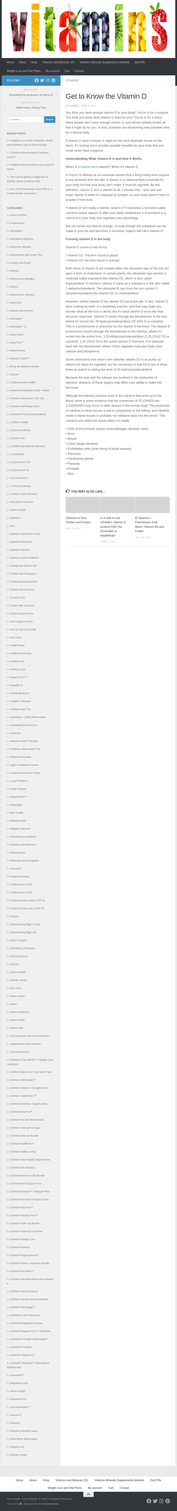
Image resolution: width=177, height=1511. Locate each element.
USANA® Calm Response (25, 1315)
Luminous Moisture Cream (25, 772)
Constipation (17, 454)
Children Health (19, 422)
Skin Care (15, 988)
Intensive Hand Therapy (24, 740)
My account (52, 70)
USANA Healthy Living (23, 1151)
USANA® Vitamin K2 (22, 1355)
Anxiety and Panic (20, 262)
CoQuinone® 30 (19, 469)
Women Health (18, 1454)
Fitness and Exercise (22, 589)
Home (10, 62)
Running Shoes (19, 956)
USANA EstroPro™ (21, 1111)
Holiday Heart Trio (20, 709)
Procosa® (15, 868)
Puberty (14, 916)
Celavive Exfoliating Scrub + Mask (29, 390)
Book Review (17, 350)
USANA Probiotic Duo (22, 1239)
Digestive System (20, 549)
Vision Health (17, 1391)
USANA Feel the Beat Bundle (27, 1119)
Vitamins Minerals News (24, 1430)
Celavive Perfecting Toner (25, 406)
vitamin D (86, 190)
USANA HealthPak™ (22, 1143)
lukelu (74, 105)
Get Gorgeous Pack (21, 621)
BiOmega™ (17, 318)
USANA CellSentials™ (23, 1079)
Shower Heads (18, 980)
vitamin (85, 167)
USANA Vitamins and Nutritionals (29, 1299)
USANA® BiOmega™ (22, 1307)
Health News (17, 645)
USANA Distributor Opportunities (29, 1103)
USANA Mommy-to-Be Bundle (27, 1175)
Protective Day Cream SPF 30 (27, 900)
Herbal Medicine (19, 693)
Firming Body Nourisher (23, 581)
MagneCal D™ (18, 796)
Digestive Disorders (21, 541)
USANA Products (20, 1247)
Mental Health (18, 820)
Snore (13, 1003)
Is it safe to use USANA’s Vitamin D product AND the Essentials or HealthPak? (113, 526)
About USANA (18, 214)
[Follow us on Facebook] (37, 80)
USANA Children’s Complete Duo (29, 1087)
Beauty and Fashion (21, 310)
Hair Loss (15, 637)
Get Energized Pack (21, 613)
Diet (12, 525)
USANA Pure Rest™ (22, 1271)
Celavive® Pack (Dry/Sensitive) (28, 414)
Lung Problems (18, 780)
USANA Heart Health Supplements (30, 1159)
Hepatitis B (16, 685)
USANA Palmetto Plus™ (24, 1215)
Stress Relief (17, 1019)
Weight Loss (17, 1446)
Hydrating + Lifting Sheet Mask (27, 717)
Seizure (14, 964)
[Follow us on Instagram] (48, 80)
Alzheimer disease (20, 246)
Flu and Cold (17, 597)
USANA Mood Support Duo (25, 1183)
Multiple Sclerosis (20, 828)
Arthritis (14, 270)
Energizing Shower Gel (23, 565)
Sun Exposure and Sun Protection (29, 1035)
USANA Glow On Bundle (24, 1135)
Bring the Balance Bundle (24, 366)
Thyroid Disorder (19, 1051)
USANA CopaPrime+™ (23, 1095)
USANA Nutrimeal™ (21, 1207)
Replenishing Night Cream (25, 924)
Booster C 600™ (19, 358)
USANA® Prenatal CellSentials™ (29, 1339)
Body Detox (17, 334)
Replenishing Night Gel (23, 932)
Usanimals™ (17, 1375)
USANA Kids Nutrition (22, 1167)
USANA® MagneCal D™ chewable (30, 1331)
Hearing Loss (17, 669)
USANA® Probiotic (21, 1347)
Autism (14, 286)
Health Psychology (20, 653)
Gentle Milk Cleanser (22, 605)
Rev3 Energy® (18, 940)
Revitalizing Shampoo (22, 948)
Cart (67, 70)
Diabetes (15, 517)
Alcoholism (16, 230)
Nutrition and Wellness (23, 844)
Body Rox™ (17, 342)
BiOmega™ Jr (18, 326)
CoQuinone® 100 (20, 462)
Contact (79, 70)
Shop (34, 62)
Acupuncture (17, 222)
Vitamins (72, 80)
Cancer (14, 374)
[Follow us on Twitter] (42, 80)
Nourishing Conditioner (23, 836)
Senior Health (18, 972)
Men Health (16, 812)
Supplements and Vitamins (25, 1043)
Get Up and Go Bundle (23, 629)
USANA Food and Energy (24, 1127)
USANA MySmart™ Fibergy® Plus (30, 1191)
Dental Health (18, 509)
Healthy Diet (17, 661)
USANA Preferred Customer (26, 1231)
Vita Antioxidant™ (20, 1406)
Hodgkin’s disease (20, 701)
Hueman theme (50, 1504)
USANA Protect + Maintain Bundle (29, 1263)
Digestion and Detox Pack (25, 533)
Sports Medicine (19, 1011)
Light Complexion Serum (24, 764)
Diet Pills (139, 62)
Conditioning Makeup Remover (28, 446)
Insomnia (15, 733)
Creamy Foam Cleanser (24, 493)
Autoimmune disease (22, 294)
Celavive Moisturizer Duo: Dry (27, 398)
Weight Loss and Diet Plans (24, 70)
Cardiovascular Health (23, 382)
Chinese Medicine (20, 430)
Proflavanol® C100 (21, 884)
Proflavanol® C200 (21, 892)
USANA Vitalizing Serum (24, 1291)
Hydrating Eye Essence (23, 725)
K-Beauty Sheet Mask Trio (25, 748)
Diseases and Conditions (24, 557)
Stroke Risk (16, 1027)
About (22, 62)
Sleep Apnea (17, 996)
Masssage (16, 804)
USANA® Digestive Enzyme (26, 1323)
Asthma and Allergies (22, 278)
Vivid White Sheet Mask (23, 1438)
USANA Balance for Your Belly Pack (30, 1071)
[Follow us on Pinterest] (53, 80)
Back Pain (16, 302)
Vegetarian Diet (19, 1383)
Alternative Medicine (21, 238)
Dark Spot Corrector (21, 501)
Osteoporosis (17, 852)
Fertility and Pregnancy (23, 573)
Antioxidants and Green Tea (26, 254)
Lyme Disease (18, 788)
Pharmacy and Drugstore (24, 860)
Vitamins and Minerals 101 (58, 62)
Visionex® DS (18, 1399)
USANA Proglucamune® (24, 1255)
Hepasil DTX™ (18, 677)
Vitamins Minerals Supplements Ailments (105, 62)
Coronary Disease (20, 485)
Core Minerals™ (19, 477)
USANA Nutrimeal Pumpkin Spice (29, 1199)
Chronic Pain (17, 438)
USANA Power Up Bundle (25, 1223)
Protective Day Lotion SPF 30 (27, 908)
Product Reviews (20, 876)
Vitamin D (15, 1414)
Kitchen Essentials (20, 756)
